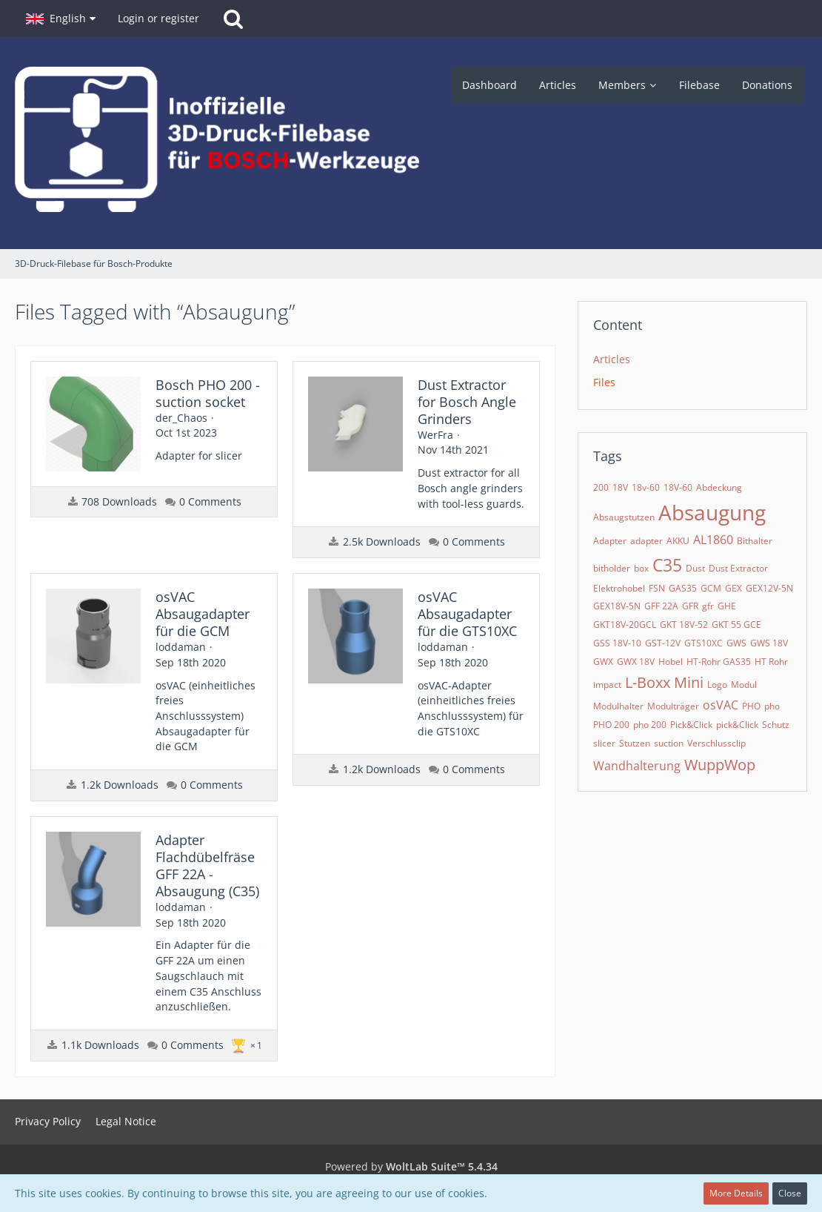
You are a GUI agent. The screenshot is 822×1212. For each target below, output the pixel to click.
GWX (603, 661)
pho (772, 706)
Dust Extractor (738, 568)
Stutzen (634, 743)
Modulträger (673, 706)
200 (601, 487)
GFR (690, 606)
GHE (727, 606)
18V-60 (678, 487)
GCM (711, 588)
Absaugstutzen (624, 517)
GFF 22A (661, 606)
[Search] (233, 18)
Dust (695, 568)
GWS (736, 643)
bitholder (611, 568)
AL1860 (713, 540)
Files (604, 382)
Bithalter (754, 540)
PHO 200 (611, 724)
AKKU (677, 540)
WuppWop (719, 765)
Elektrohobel (619, 588)
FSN (657, 588)
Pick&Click (691, 724)
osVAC (720, 705)
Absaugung (712, 512)
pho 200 (649, 724)
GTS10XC (703, 643)
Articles (611, 359)
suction (669, 743)
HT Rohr (771, 661)
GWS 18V (769, 643)
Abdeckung (719, 487)
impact (607, 684)
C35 (667, 565)
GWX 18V (636, 661)
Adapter (609, 540)
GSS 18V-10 (617, 643)
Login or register (158, 18)
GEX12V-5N (769, 588)
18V (620, 487)
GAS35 (683, 588)
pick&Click (737, 724)
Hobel (670, 661)
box (641, 568)
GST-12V (663, 643)
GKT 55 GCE (736, 624)
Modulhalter (618, 706)
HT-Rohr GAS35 (718, 661)
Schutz (775, 724)
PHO (751, 706)
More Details (736, 1193)
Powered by (411, 1166)
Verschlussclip (716, 743)
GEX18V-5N (617, 606)
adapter (646, 540)
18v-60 (646, 487)
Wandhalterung (637, 766)
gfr (708, 606)
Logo (717, 684)
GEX (733, 588)
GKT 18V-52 (684, 624)
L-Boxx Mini (664, 682)
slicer (604, 743)
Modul (744, 684)
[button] (61, 18)
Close (789, 1193)
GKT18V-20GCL (624, 624)
